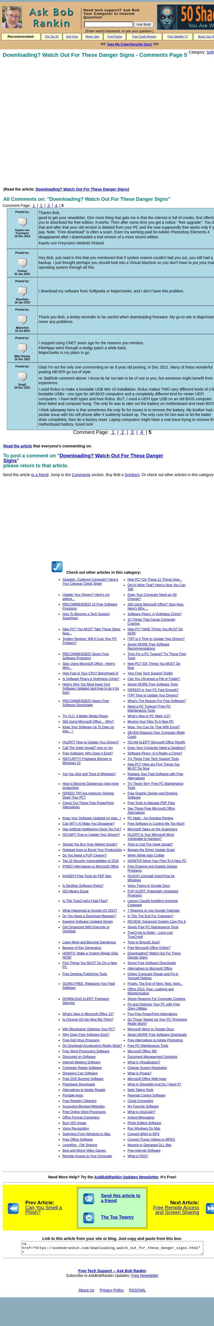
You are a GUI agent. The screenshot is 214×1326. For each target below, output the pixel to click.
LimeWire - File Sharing (80, 1145)
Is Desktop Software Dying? (83, 886)
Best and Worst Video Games (84, 1150)
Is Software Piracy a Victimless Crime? (91, 679)
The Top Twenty (117, 1217)
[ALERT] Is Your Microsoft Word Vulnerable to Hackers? (151, 837)
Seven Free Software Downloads (152, 963)
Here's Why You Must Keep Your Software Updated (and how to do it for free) (91, 688)
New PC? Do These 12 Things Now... (155, 579)
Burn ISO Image (74, 1123)
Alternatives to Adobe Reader (84, 1090)
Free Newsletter (144, 1278)
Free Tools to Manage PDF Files (151, 803)
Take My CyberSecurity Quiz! (129, 44)
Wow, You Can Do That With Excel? (154, 727)
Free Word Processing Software (86, 1051)
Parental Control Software (146, 1095)
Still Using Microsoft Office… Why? (88, 722)
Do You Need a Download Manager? (89, 916)
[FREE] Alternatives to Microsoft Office (91, 866)
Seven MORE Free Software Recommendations (148, 646)
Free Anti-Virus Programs (81, 1040)
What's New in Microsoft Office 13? (88, 1014)
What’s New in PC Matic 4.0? (149, 716)
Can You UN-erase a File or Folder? (154, 679)
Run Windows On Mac (144, 1128)
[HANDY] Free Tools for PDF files (87, 876)
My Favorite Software (143, 1106)
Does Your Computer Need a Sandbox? (157, 748)
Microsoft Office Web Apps (147, 1079)
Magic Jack (92, 36)
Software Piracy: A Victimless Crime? (155, 614)
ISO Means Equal (75, 891)
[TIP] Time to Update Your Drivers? (153, 695)
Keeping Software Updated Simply (88, 922)
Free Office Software (78, 1139)
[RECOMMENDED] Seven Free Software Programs (86, 656)
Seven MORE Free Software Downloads (157, 1035)
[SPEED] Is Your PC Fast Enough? (153, 690)
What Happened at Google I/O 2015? (90, 911)
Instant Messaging (141, 1117)
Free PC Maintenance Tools (148, 1046)
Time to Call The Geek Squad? (150, 844)
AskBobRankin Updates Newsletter (126, 1177)
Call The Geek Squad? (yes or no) (88, 748)
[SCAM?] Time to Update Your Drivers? (91, 835)
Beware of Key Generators (82, 948)
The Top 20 (51, 36)
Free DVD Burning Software (83, 1079)
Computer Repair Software (82, 1068)
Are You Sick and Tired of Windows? (89, 774)
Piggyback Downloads (79, 1084)
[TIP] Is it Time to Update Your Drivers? (156, 639)
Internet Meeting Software (81, 1062)
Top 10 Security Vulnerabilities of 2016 (91, 861)
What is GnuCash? (141, 1112)
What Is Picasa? (139, 1073)
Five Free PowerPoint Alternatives (152, 1014)
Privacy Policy (112, 1292)
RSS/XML (137, 1292)
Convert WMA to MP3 (143, 1134)
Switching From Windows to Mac (86, 1134)
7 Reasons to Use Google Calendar (154, 911)
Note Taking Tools (140, 1090)
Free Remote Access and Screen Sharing (176, 1210)
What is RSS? (138, 1156)
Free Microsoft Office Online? (149, 948)
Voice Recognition (76, 1128)
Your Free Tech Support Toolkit (150, 673)
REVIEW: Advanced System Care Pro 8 (157, 922)
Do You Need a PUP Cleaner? (85, 855)
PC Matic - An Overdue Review (150, 818)
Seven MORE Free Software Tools (153, 684)
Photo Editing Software (144, 1123)
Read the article (17, 446)
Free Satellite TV (177, 36)
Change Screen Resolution (147, 1068)
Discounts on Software (79, 1057)
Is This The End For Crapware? (151, 916)
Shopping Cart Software (80, 1073)
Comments (81, 475)
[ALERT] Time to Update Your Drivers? (91, 742)
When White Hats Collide (146, 855)
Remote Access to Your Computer (87, 1156)
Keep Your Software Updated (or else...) (92, 818)
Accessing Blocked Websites (84, 1106)
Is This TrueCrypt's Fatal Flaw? (85, 901)
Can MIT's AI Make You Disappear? (89, 824)
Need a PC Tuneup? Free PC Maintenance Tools (149, 709)
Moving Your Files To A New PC (151, 722)
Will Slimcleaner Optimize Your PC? (89, 1029)
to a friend (39, 475)
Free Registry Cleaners (79, 1101)
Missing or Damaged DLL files (150, 1145)
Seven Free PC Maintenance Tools (153, 927)
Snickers (132, 475)
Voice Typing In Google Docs (149, 886)
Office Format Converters (81, 1117)
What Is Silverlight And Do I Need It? (154, 1084)
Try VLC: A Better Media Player (85, 716)
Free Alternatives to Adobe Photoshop (155, 1040)
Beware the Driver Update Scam (151, 850)
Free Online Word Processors (84, 1112)
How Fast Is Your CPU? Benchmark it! (90, 673)
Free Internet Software (144, 1150)
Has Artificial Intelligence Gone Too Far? (92, 829)
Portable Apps (73, 1095)
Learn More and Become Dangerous (89, 942)
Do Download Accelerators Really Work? (92, 1046)
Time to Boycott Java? (144, 942)
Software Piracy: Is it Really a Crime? (155, 753)
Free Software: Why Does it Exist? (88, 753)
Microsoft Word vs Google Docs (151, 1029)
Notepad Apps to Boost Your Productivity (92, 850)
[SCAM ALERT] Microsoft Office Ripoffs (156, 742)
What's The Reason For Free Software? (157, 701)
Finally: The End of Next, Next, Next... (155, 984)
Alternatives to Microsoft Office (150, 968)
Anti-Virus (72, 36)
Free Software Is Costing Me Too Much (156, 824)
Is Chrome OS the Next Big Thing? (88, 1019)
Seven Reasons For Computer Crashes (156, 999)
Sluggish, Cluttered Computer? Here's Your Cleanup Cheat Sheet (90, 582)
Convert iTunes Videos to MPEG (151, 1139)
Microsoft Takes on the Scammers (152, 829)
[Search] (108, 24)
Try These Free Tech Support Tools (153, 759)
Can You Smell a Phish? (43, 1210)
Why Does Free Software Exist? (86, 1035)
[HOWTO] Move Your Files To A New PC (157, 861)
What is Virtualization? (144, 1062)
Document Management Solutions (152, 1057)
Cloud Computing (140, 1101)
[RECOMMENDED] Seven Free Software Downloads (86, 703)
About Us (86, 1292)
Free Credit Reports (144, 36)
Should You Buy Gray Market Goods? (90, 844)
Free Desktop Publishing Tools (85, 974)
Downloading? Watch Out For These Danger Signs (82, 189)
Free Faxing (114, 36)
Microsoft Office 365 (142, 1051)
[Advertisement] (58, 122)
